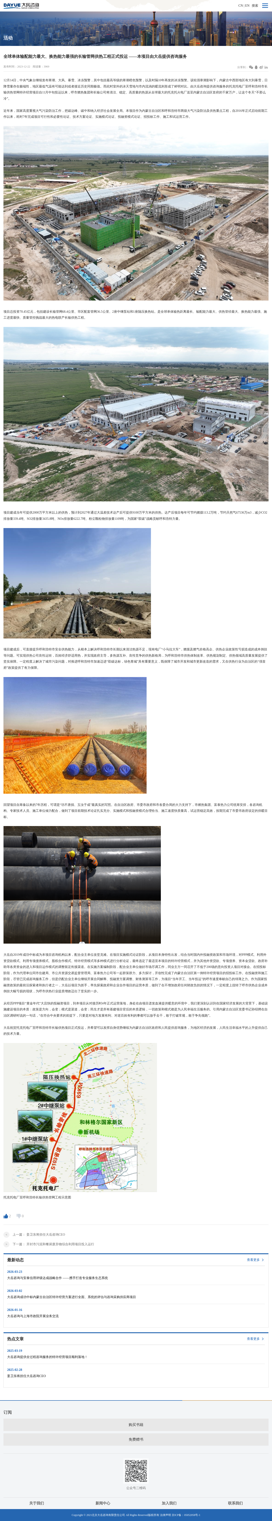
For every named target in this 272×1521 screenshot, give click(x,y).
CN (240, 5)
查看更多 (253, 1260)
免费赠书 (136, 1439)
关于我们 (36, 1503)
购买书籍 (136, 1425)
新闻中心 (102, 1503)
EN (247, 5)
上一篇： (39, 1234)
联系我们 (235, 1503)
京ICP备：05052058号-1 (186, 1515)
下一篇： (53, 1244)
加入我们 (169, 1503)
